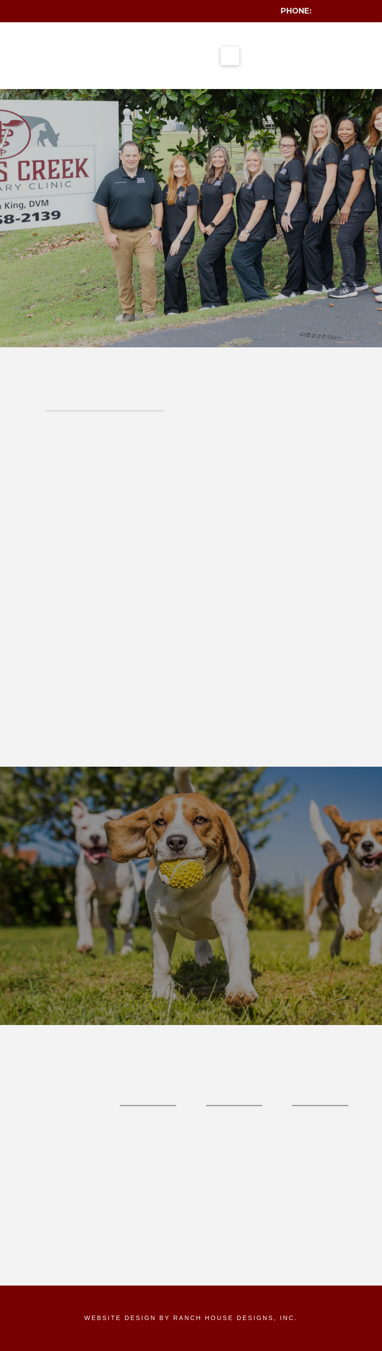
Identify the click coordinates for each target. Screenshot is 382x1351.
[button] (230, 56)
